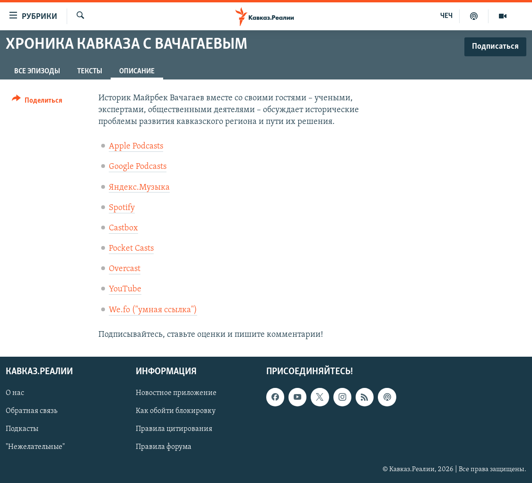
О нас (15, 393)
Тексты (89, 71)
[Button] (37, 102)
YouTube (125, 289)
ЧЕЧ (446, 16)
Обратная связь (31, 411)
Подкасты (22, 429)
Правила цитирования (174, 429)
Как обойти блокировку (176, 411)
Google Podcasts (137, 166)
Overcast (124, 268)
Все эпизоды (37, 71)
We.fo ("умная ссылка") (153, 310)
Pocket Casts (131, 248)
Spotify (122, 207)
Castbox (123, 228)
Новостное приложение (176, 393)
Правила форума (164, 447)
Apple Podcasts (136, 146)
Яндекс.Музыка (139, 187)
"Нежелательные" (35, 447)
